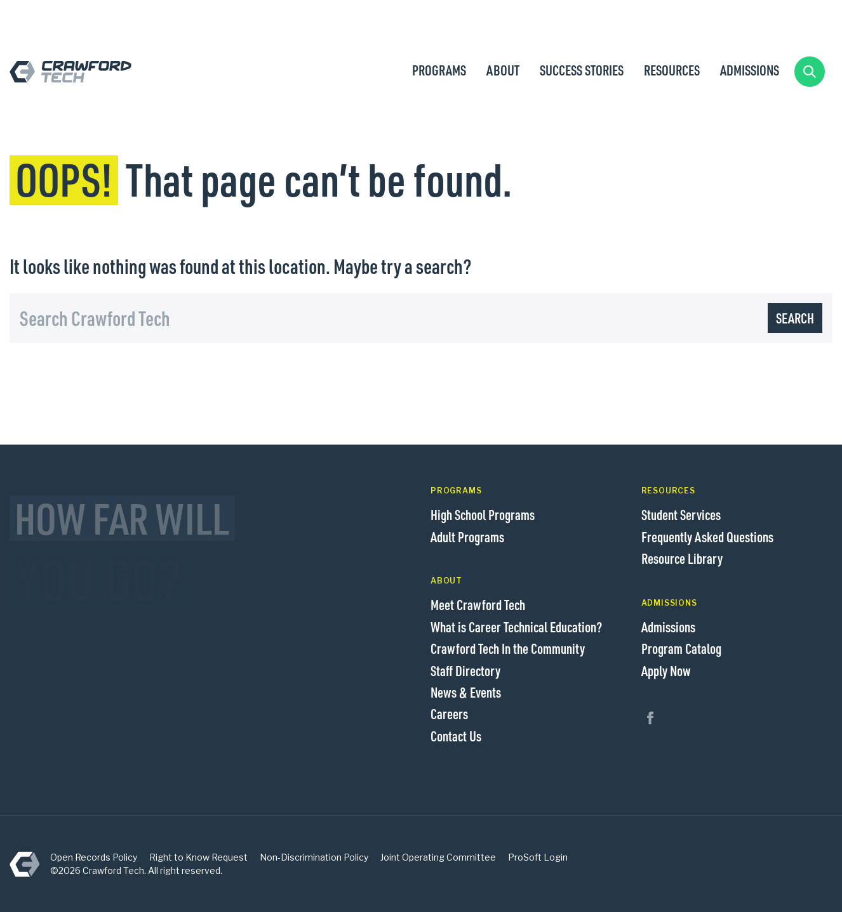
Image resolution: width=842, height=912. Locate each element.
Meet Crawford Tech (478, 604)
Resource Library (682, 558)
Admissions (749, 70)
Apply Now (666, 670)
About (502, 70)
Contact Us (456, 736)
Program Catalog (681, 648)
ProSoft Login (538, 857)
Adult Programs (467, 536)
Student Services (681, 514)
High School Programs (483, 514)
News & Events (466, 692)
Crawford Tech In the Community (508, 648)
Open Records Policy (93, 857)
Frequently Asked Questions (707, 536)
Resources (672, 70)
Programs (439, 70)
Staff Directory (465, 670)
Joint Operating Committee (438, 857)
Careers (449, 713)
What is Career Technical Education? (516, 626)
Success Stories (582, 70)
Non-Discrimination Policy (314, 857)
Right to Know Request (198, 857)
